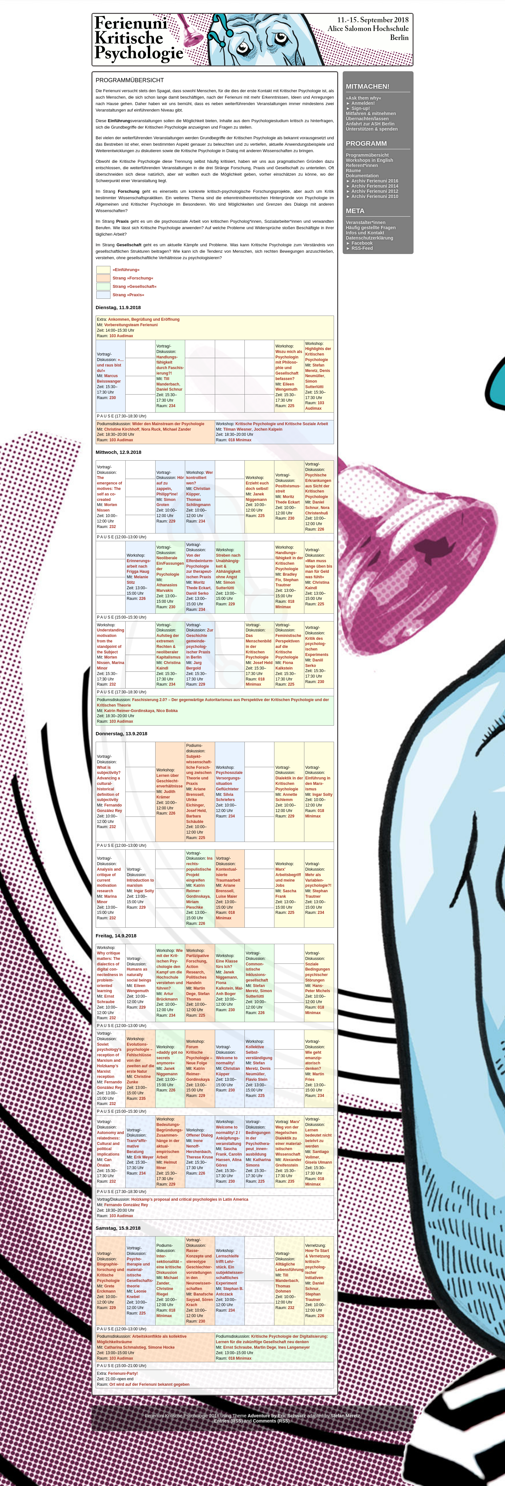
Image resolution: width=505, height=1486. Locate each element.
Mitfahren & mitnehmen (371, 113)
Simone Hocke (161, 1347)
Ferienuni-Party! (123, 1373)
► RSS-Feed (359, 248)
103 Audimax (121, 336)
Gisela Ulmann (318, 1162)
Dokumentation (362, 175)
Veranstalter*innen (366, 222)
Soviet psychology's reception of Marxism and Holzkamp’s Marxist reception (109, 1060)
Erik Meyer (144, 1157)
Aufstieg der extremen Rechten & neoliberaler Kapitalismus (169, 646)
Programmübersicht (367, 155)
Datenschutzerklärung (369, 237)
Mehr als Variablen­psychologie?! (318, 880)
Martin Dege (265, 1347)
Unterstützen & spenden (372, 129)
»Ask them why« (363, 98)
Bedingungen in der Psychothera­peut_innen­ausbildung (258, 1143)
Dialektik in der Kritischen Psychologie (289, 783)
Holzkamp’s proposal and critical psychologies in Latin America (189, 1199)
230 (113, 398)
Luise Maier (226, 896)
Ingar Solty (322, 794)
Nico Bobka (167, 711)
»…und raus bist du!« (110, 365)
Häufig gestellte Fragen (371, 227)
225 (291, 406)
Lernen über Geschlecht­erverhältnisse (170, 781)
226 (321, 529)
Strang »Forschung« (133, 278)
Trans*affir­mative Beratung (137, 1146)
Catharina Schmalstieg (125, 1347)
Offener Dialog (199, 1135)
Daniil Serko (197, 593)
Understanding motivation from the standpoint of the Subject (110, 641)
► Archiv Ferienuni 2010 (372, 196)
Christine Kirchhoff (121, 429)
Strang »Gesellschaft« (135, 286)
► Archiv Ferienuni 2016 (372, 180)
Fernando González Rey (126, 1205)
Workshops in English (369, 160)
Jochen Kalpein (268, 429)
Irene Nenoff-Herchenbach (198, 1146)
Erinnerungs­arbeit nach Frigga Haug (139, 566)
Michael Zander (177, 429)
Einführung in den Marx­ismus (317, 783)
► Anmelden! (360, 103)
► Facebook (359, 243)
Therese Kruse (199, 1157)
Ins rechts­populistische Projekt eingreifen (199, 869)
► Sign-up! (358, 108)
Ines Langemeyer (294, 1347)
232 (113, 526)
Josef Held (263, 662)
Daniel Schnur (170, 389)
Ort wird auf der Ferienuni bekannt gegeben (150, 1384)
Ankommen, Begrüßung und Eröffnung (144, 319)
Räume (353, 170)
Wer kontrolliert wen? (199, 478)
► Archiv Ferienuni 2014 (372, 186)
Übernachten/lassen (367, 118)
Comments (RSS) (271, 1420)
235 (142, 1098)
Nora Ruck (151, 429)
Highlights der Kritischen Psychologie (318, 354)
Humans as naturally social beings (139, 975)
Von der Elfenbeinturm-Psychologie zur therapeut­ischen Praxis (200, 566)
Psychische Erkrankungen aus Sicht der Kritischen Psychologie (318, 486)
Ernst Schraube (237, 1347)
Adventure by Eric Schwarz (277, 1415)
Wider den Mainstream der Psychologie (168, 424)
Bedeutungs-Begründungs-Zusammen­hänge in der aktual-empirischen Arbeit (170, 1140)
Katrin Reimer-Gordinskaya (129, 711)
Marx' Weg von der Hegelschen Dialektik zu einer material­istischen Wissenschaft (288, 1138)
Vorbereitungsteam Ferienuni (131, 325)
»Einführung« (126, 269)
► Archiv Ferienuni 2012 (372, 191)
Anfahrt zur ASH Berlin (370, 123)
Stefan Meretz (345, 1415)
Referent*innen (362, 165)
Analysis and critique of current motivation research (109, 880)
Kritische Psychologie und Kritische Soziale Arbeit (281, 424)
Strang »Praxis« (128, 294)
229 (172, 521)
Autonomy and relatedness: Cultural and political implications (110, 1143)
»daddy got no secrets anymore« (170, 1058)
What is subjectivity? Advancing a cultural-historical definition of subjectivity (108, 783)
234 (172, 406)
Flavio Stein (256, 1079)
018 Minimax (239, 440)
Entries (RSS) (228, 1420)
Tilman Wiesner (237, 429)
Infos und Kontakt (365, 232)
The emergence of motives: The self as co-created (109, 488)
